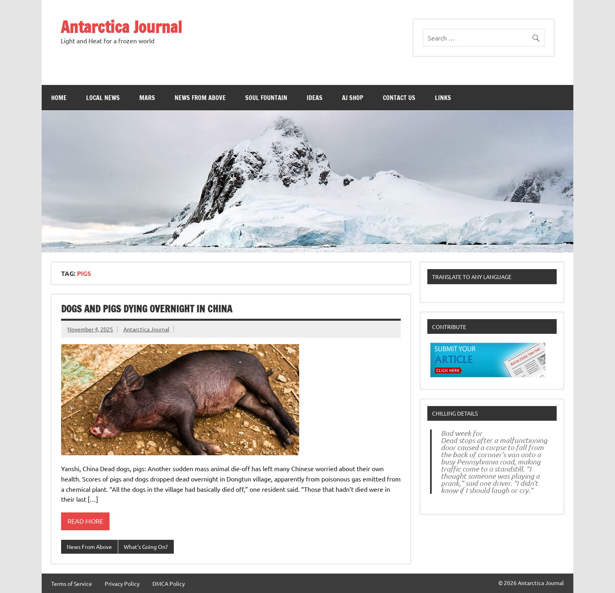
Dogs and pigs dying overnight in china (146, 309)
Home (59, 97)
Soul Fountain (266, 97)
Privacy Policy (122, 583)
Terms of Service (71, 583)
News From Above (200, 97)
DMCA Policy (168, 583)
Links (443, 97)
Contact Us (399, 97)
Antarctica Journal (121, 26)
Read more (85, 521)
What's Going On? (146, 546)
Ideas (315, 97)
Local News (103, 97)
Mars (147, 97)
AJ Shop (352, 97)
